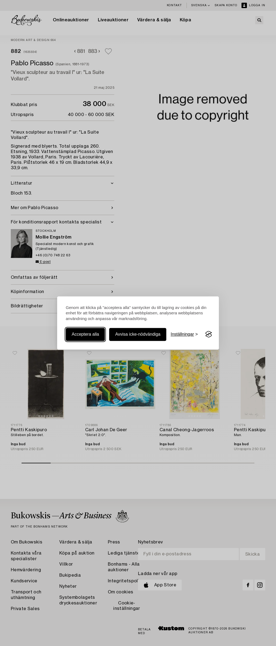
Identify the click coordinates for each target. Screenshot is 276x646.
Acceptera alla (85, 334)
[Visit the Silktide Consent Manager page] (208, 334)
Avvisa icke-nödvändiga (137, 334)
